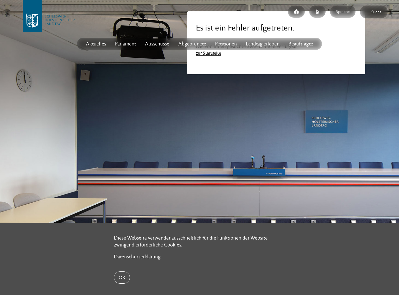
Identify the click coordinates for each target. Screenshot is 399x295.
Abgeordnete (192, 44)
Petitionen (226, 44)
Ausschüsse (157, 44)
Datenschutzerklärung (137, 257)
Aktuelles (96, 44)
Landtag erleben (263, 44)
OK (122, 277)
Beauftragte (300, 44)
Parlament (125, 44)
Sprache (343, 11)
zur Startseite (208, 53)
